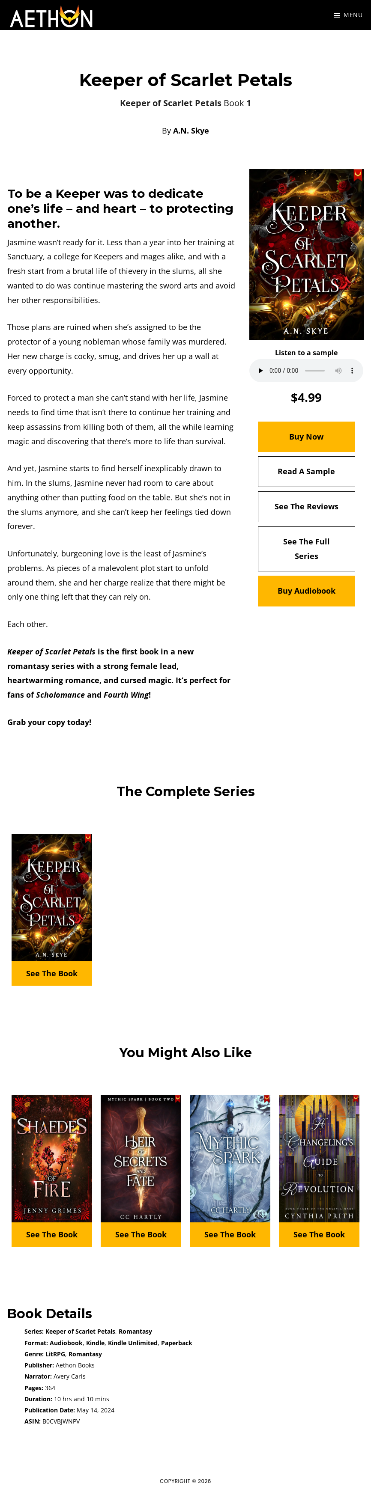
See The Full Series (306, 548)
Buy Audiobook (306, 591)
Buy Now (306, 436)
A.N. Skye (191, 130)
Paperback (176, 1343)
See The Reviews (306, 506)
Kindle (95, 1343)
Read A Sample (306, 471)
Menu (353, 15)
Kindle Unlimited (133, 1343)
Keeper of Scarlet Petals (80, 1331)
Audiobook (66, 1343)
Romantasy (135, 1331)
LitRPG (55, 1354)
